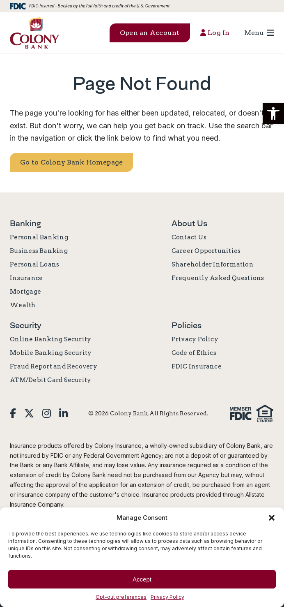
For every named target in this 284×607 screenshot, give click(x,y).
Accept (142, 579)
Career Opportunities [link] (206, 251)
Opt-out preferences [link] (121, 597)
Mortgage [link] (25, 291)
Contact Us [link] (189, 237)
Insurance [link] (26, 278)
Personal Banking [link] (39, 237)
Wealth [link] (23, 305)
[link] (34, 32)
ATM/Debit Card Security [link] (50, 380)
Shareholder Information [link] (213, 264)
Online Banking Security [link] (50, 339)
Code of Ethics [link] (194, 353)
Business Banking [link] (39, 251)
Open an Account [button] (150, 33)
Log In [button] (215, 32)
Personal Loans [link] (34, 264)
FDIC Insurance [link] (197, 366)
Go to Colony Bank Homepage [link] (71, 162)
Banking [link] (25, 223)
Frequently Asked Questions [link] (218, 278)
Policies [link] (187, 325)
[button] (273, 113)
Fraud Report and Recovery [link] (53, 366)
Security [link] (25, 325)
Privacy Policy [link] (167, 597)
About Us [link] (189, 223)
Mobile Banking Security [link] (51, 353)
